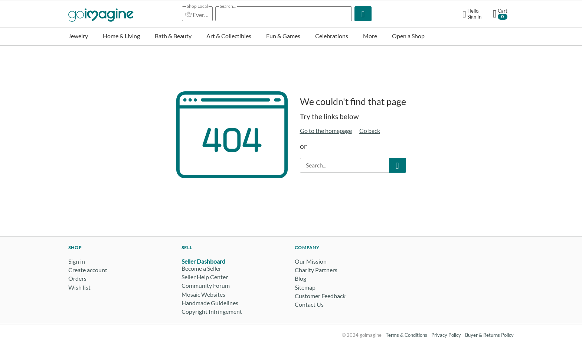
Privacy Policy (446, 335)
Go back (369, 130)
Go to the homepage (326, 130)
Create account (87, 269)
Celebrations (331, 35)
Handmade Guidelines (210, 302)
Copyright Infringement (212, 311)
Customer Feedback (320, 295)
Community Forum (206, 285)
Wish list (79, 287)
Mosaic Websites (203, 294)
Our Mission (311, 261)
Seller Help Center (205, 276)
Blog (300, 278)
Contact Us (309, 304)
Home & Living (121, 35)
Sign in (76, 261)
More (370, 35)
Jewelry (78, 35)
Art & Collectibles (228, 35)
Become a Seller (201, 268)
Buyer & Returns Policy (489, 335)
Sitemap (305, 287)
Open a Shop (408, 35)
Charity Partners (316, 269)
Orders (77, 278)
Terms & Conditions (406, 335)
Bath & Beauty (173, 35)
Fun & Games (283, 35)
